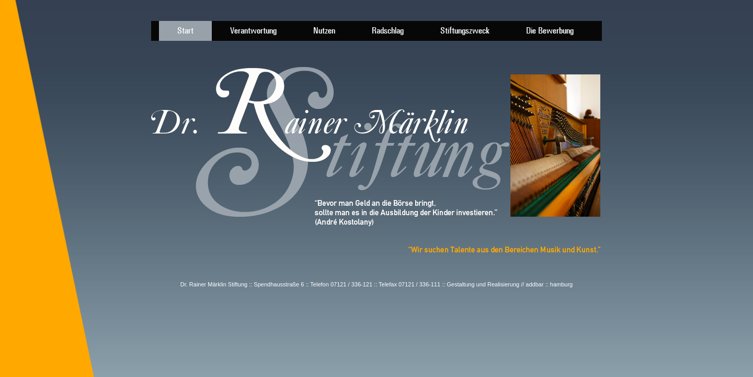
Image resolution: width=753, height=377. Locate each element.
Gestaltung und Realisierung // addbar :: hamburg (510, 284)
